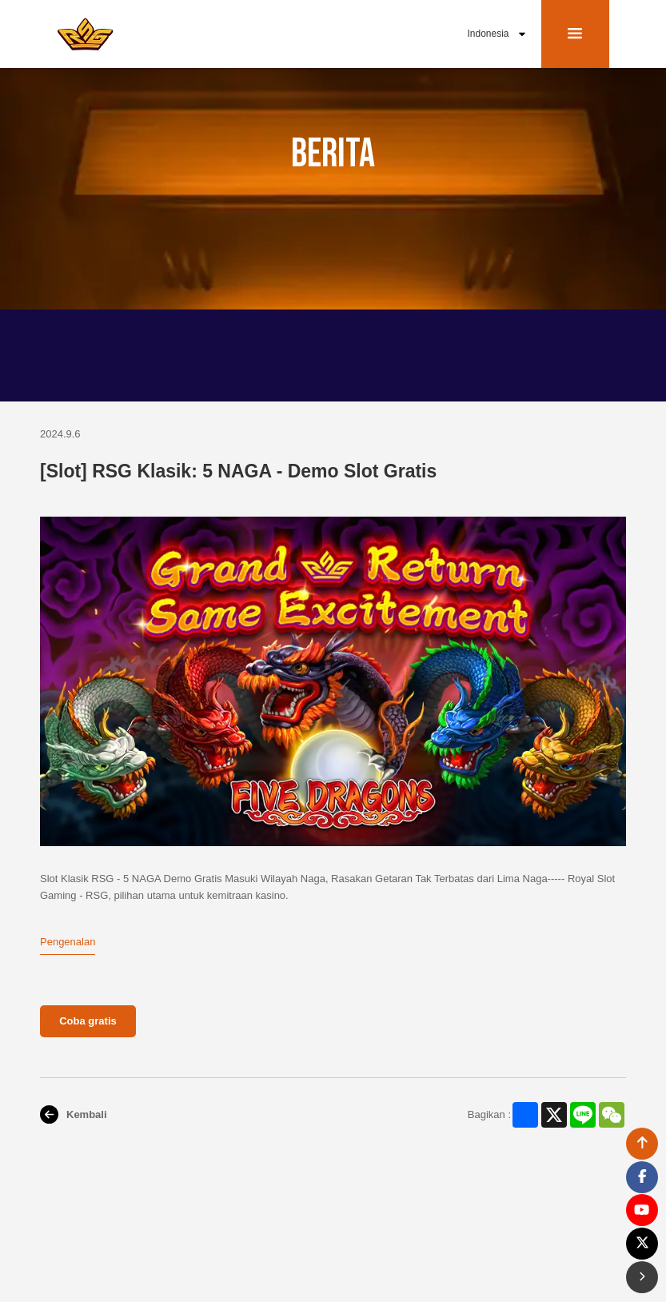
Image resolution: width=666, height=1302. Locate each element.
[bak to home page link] (86, 33)
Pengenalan (67, 942)
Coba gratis (88, 1021)
